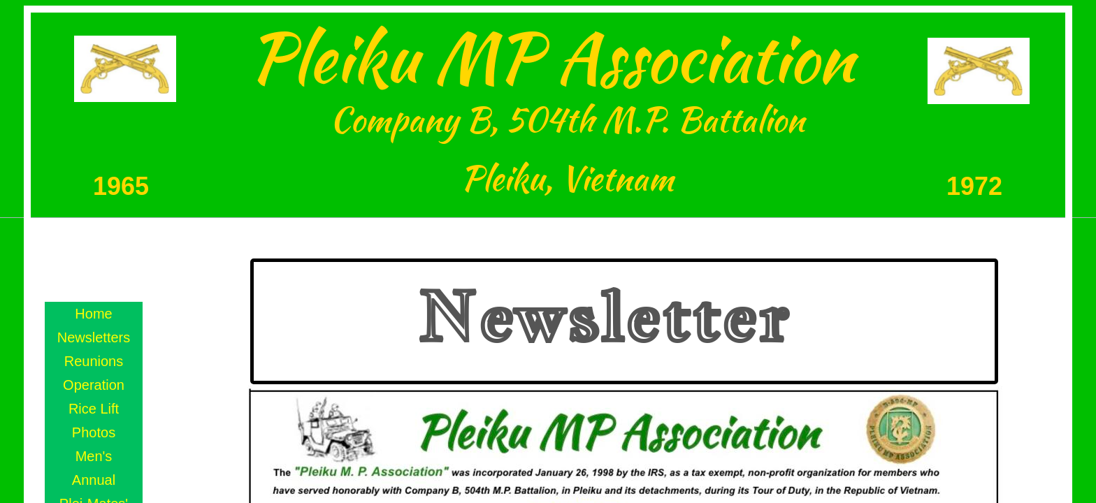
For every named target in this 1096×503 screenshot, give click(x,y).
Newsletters (93, 337)
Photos (93, 432)
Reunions (94, 361)
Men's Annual (93, 468)
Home (93, 313)
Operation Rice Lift (93, 396)
